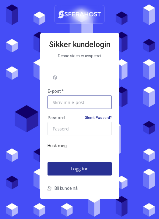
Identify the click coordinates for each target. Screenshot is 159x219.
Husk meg (57, 145)
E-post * (56, 91)
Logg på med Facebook (79, 77)
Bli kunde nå (63, 188)
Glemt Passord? (98, 118)
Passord (80, 117)
